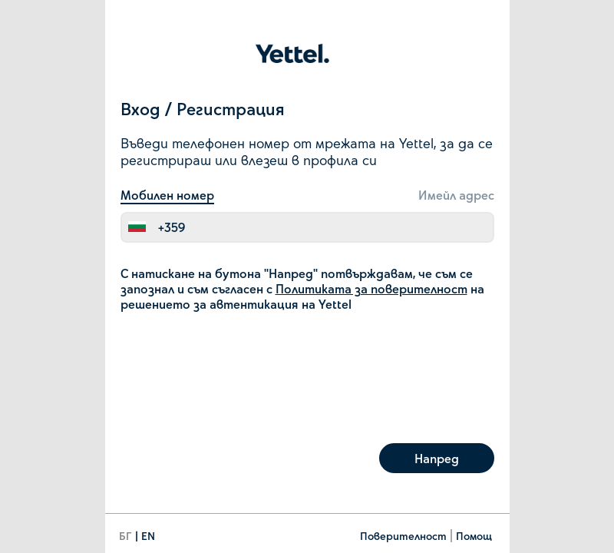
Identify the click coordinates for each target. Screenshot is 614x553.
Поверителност (403, 535)
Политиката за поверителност (371, 288)
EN (148, 535)
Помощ (474, 535)
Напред (436, 458)
